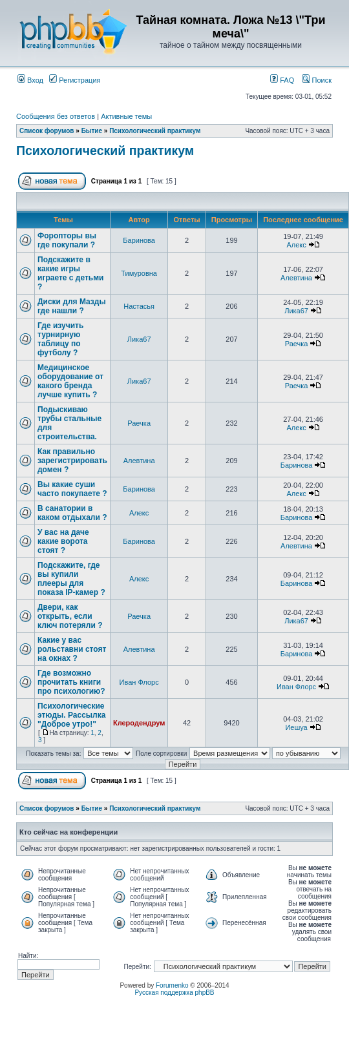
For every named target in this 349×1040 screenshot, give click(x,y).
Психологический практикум (154, 130)
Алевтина (296, 278)
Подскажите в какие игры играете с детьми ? (70, 273)
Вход (30, 80)
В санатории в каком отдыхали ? (72, 513)
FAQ (282, 80)
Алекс (296, 245)
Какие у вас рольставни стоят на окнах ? (71, 649)
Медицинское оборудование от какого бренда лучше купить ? (70, 381)
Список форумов (46, 130)
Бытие (91, 130)
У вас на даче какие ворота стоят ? (63, 541)
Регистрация (74, 80)
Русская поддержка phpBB (174, 992)
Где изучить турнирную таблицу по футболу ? (60, 339)
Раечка (296, 344)
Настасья (138, 306)
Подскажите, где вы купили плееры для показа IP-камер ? (71, 579)
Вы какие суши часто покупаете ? (72, 489)
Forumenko (172, 985)
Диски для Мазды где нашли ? (71, 306)
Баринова (139, 240)
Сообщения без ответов (55, 116)
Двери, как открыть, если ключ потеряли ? (70, 616)
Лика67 (296, 311)
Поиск (317, 80)
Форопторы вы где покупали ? (66, 240)
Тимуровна (139, 273)
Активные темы (126, 116)
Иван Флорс (139, 682)
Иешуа (296, 727)
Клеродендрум (139, 723)
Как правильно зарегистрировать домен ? (72, 460)
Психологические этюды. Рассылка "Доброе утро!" (71, 715)
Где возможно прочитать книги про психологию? (71, 682)
